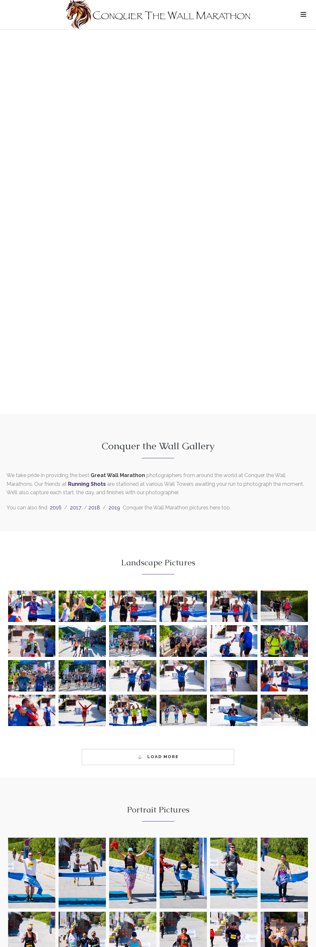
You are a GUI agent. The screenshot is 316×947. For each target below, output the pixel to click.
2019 (114, 508)
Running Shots (87, 484)
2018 (94, 508)
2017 (75, 508)
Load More (158, 757)
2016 (56, 508)
